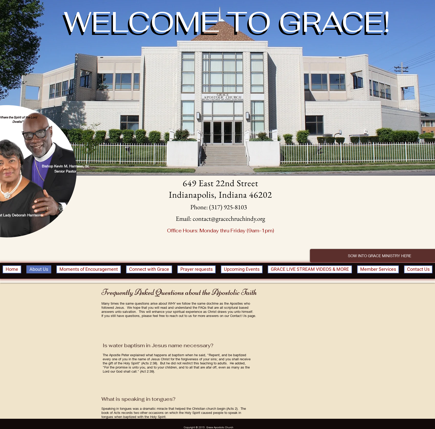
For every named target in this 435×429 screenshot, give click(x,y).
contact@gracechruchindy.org (229, 218)
